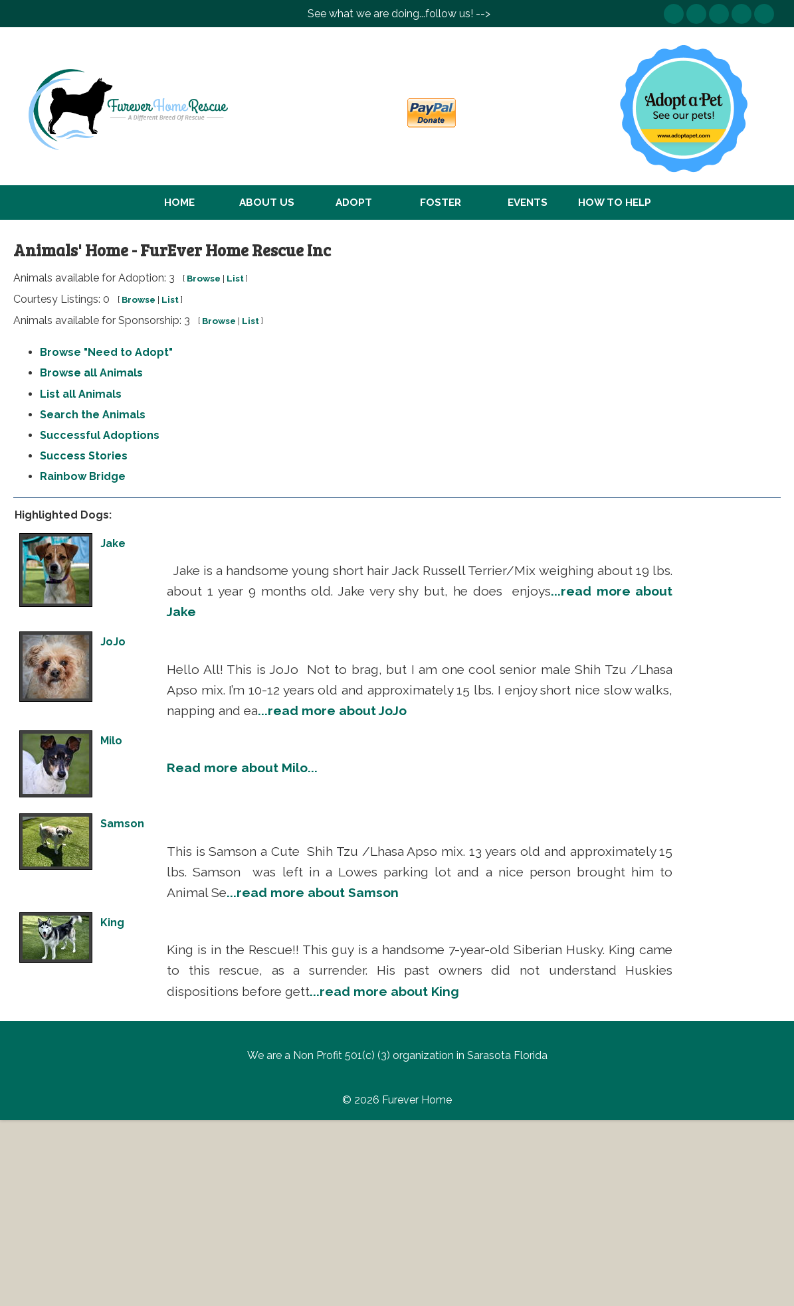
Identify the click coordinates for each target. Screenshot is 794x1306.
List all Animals (81, 394)
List (235, 278)
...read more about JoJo (332, 710)
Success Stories (84, 455)
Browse (204, 278)
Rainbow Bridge (83, 476)
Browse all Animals (91, 373)
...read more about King (384, 991)
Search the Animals (93, 414)
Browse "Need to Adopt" (106, 352)
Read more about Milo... (242, 767)
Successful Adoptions (99, 435)
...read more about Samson (313, 892)
